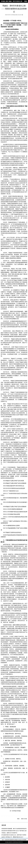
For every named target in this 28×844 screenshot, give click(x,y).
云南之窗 (19, 839)
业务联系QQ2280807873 (18, 842)
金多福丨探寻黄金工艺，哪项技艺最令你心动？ (12, 837)
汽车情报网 (24, 839)
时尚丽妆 (7, 842)
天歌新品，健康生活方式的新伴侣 (9, 832)
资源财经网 (11, 839)
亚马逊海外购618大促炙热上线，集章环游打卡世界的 (13, 834)
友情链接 (16, 839)
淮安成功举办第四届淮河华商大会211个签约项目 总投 (14, 830)
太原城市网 (7, 839)
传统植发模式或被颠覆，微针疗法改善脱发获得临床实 (14, 828)
